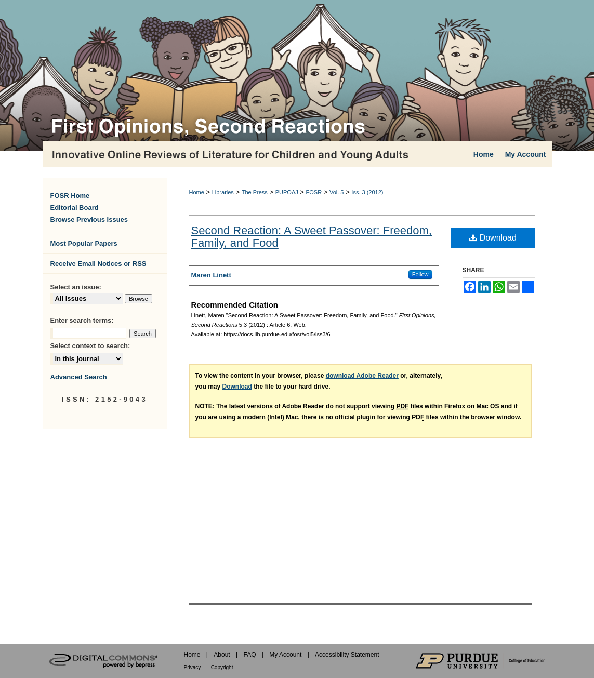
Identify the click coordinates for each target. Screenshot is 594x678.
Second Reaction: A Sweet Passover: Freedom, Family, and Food (311, 236)
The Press (255, 192)
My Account (285, 654)
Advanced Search (78, 377)
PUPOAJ (286, 192)
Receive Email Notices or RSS (98, 264)
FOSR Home (70, 196)
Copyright (222, 667)
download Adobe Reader (362, 375)
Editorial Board (74, 207)
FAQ (249, 654)
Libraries (223, 192)
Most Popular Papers (83, 243)
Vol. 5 (336, 192)
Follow (420, 274)
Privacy (192, 667)
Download (493, 237)
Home (196, 192)
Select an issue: (75, 287)
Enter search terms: (82, 320)
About (222, 654)
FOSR (314, 192)
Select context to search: (90, 346)
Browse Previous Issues (89, 219)
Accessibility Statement (347, 654)
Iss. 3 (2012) (367, 192)
